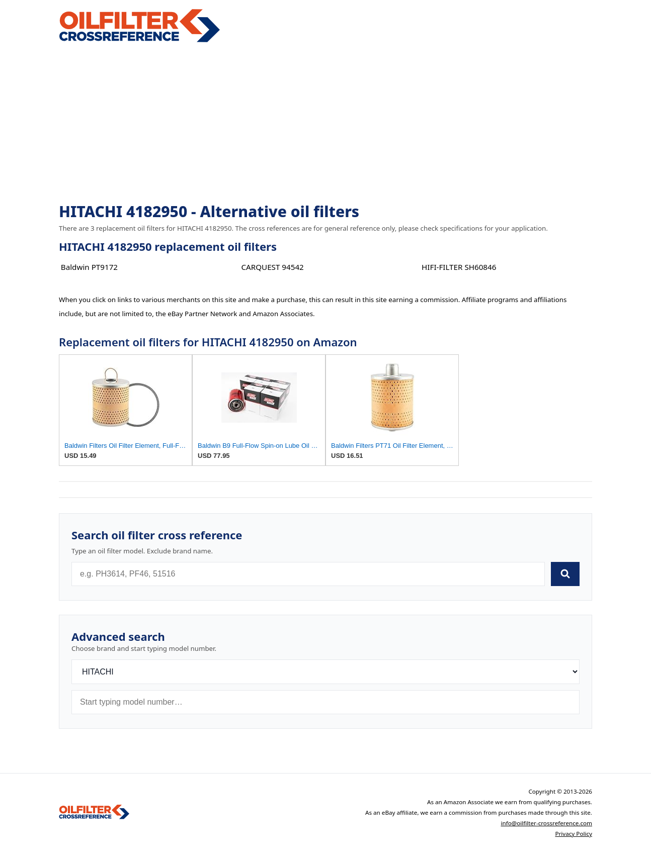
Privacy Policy (573, 833)
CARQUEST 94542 (272, 267)
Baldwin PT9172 (89, 267)
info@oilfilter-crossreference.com (546, 823)
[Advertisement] (325, 123)
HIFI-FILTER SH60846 (459, 267)
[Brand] (325, 671)
